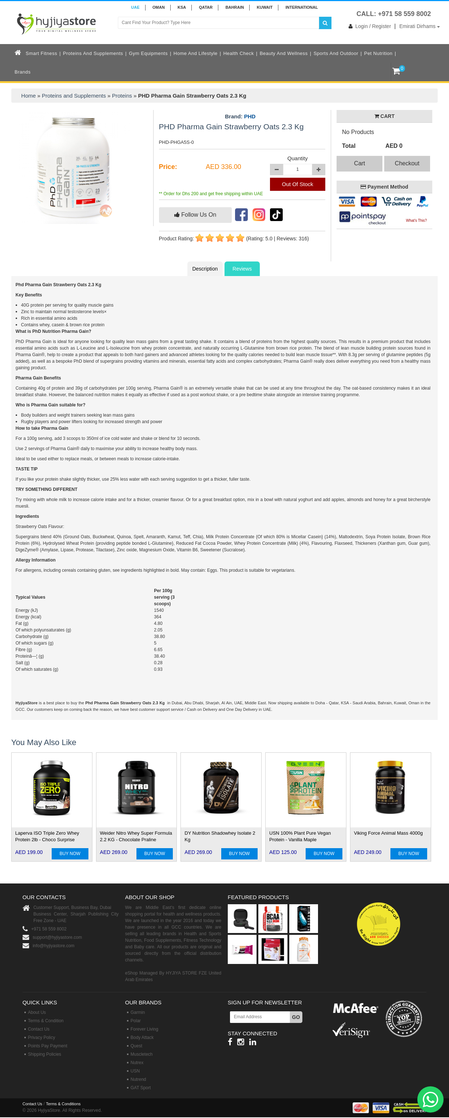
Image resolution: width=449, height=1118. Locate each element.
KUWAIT (265, 7)
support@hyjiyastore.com (57, 937)
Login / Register (368, 26)
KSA (182, 7)
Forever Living (144, 1029)
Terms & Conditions (63, 1104)
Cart (359, 163)
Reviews (242, 269)
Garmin (138, 1012)
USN (135, 1071)
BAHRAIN (235, 7)
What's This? (416, 221)
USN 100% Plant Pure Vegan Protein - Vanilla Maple (300, 836)
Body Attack (142, 1037)
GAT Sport (141, 1087)
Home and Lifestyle (196, 53)
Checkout (407, 163)
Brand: (240, 116)
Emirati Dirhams (420, 26)
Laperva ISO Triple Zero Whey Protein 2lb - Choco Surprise (47, 836)
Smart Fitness (41, 53)
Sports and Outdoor (336, 53)
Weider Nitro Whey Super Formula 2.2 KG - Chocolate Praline (136, 836)
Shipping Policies (44, 1054)
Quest (136, 1045)
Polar (136, 1020)
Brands (23, 72)
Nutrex (137, 1062)
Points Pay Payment (47, 1045)
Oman (158, 7)
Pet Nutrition (378, 53)
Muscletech (142, 1054)
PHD (250, 116)
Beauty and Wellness (284, 53)
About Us (37, 1012)
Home (28, 95)
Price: (168, 166)
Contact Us (38, 1029)
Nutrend (138, 1079)
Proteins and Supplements (93, 53)
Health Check (238, 53)
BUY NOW (70, 853)
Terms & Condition (46, 1020)
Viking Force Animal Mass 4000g (388, 833)
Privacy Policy (41, 1037)
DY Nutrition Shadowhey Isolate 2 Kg (219, 836)
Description (205, 269)
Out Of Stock (297, 184)
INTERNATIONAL (302, 7)
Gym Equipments (148, 53)
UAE (135, 7)
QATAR (205, 7)
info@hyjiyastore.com (54, 945)
